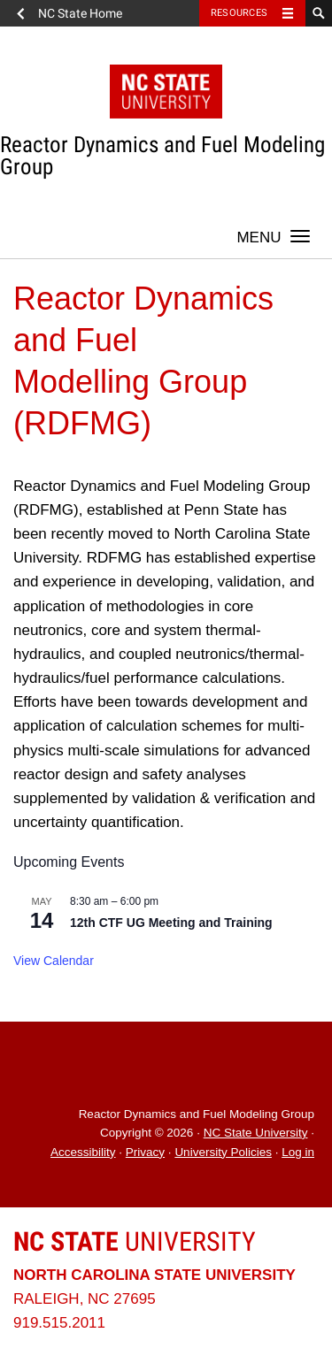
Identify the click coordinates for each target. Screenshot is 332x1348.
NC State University (256, 1132)
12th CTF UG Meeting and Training (171, 922)
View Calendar (53, 961)
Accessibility (83, 1152)
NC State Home (80, 13)
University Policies (223, 1152)
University (134, 1241)
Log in (298, 1152)
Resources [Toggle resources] (239, 13)
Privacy (145, 1152)
